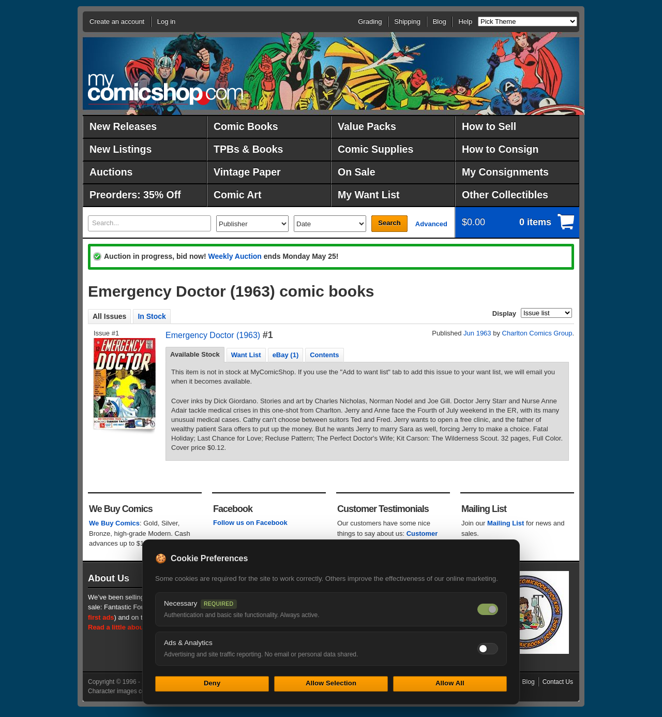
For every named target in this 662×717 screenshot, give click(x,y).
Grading (370, 21)
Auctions (110, 172)
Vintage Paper (247, 172)
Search (389, 223)
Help (465, 21)
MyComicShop (165, 89)
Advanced (431, 224)
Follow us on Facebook (250, 522)
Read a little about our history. (136, 627)
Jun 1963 (477, 333)
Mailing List (505, 523)
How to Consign (500, 149)
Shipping (407, 21)
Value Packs (367, 126)
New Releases (123, 126)
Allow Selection (331, 683)
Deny (212, 683)
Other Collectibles (505, 194)
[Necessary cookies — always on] (487, 609)
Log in (166, 21)
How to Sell (489, 126)
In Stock (152, 316)
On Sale (356, 172)
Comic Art (237, 194)
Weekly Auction (234, 256)
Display (504, 313)
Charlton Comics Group (537, 333)
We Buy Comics (114, 523)
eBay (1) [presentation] (286, 355)
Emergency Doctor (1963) (213, 335)
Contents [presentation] (324, 355)
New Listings (120, 149)
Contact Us (558, 681)
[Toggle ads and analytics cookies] (487, 648)
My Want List (369, 194)
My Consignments (505, 172)
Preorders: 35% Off (135, 194)
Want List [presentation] (246, 355)
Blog (439, 21)
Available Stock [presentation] (195, 354)
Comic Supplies (375, 149)
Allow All (449, 683)
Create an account (116, 21)
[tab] (195, 354)
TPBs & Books (248, 149)
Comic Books (246, 126)
